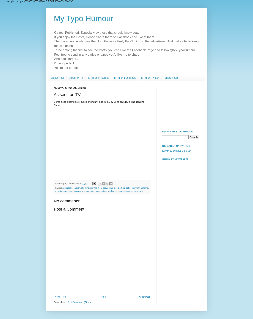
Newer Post (60, 297)
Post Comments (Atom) (79, 302)
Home (103, 297)
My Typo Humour (83, 18)
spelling (134, 191)
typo (141, 191)
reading (111, 191)
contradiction (96, 188)
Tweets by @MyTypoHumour (176, 151)
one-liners (68, 191)
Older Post (144, 297)
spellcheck (125, 191)
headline (144, 188)
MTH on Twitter (150, 77)
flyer (123, 188)
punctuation (101, 191)
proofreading (89, 191)
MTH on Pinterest (98, 77)
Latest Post (57, 77)
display (117, 188)
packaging (78, 191)
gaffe (128, 188)
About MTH (76, 77)
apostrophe (67, 188)
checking (85, 188)
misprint (58, 191)
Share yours (171, 77)
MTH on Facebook (125, 77)
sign (117, 191)
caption (77, 188)
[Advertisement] (180, 105)
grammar (136, 188)
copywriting (108, 188)
